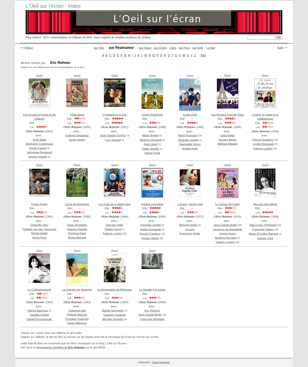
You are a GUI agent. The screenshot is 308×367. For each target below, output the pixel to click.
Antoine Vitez (265, 238)
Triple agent (77, 114)
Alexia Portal (152, 153)
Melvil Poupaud (187, 135)
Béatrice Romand (150, 140)
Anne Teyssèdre (77, 225)
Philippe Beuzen (77, 314)
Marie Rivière (150, 135)
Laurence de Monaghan (227, 229)
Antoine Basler (227, 139)
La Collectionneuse (39, 289)
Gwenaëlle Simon (190, 144)
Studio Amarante (160, 362)
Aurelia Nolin (190, 148)
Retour (29, 47)
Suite (280, 47)
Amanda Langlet (188, 140)
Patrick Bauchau (38, 310)
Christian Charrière (77, 319)
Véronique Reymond (39, 152)
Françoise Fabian (263, 229)
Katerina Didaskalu (77, 135)
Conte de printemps (77, 204)
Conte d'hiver (39, 204)
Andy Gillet (39, 139)
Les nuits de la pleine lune (115, 204)
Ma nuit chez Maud (265, 204)
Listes (172, 47)
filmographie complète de (60, 347)
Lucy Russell (113, 140)
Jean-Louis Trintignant (263, 225)
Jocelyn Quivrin (37, 156)
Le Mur (210, 47)
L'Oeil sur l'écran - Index (53, 6)
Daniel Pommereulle (39, 319)
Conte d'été (190, 114)
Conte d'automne (152, 114)
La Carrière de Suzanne (77, 289)
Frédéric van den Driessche (39, 229)
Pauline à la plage (152, 204)
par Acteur (145, 47)
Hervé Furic (39, 237)
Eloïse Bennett (77, 237)
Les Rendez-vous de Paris (227, 114)
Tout (203, 55)
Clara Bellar (227, 135)
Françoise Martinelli (152, 319)
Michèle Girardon (112, 319)
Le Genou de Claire (227, 204)
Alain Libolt (150, 144)
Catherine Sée (77, 310)
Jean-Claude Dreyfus (113, 135)
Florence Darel (77, 233)
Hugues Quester (77, 229)
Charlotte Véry (39, 225)
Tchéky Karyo (113, 229)
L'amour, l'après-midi (190, 204)
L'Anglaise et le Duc (114, 114)
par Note (197, 47)
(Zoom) (39, 75)
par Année (160, 47)
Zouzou (189, 229)
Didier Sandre (150, 148)
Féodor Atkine (149, 238)
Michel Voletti (39, 233)
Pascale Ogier (114, 225)
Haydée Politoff (39, 314)
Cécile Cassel (37, 148)
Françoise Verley (189, 233)
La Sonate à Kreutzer (152, 289)
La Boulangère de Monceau (115, 289)
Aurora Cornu (227, 233)
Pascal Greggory (263, 139)
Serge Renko (77, 139)
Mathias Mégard (227, 143)
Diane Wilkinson (77, 323)
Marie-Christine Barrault (263, 233)
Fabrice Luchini (262, 148)
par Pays (184, 47)
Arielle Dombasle (263, 144)
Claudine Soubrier (115, 314)
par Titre (99, 47)
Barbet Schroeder (113, 310)
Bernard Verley (188, 225)
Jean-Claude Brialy (225, 225)
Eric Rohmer (152, 310)
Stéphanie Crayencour (39, 143)
